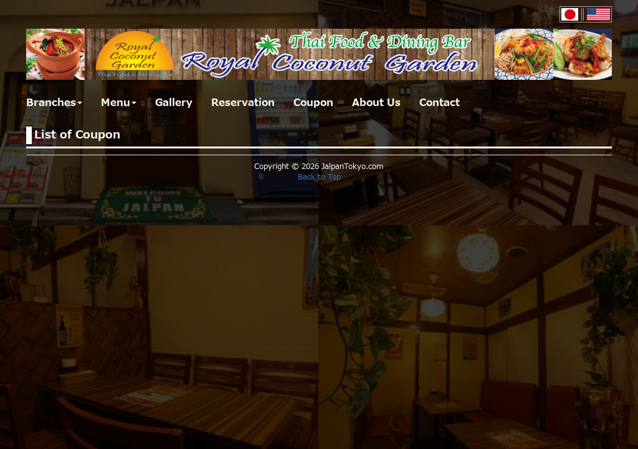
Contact (439, 103)
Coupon (313, 103)
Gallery (174, 103)
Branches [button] (54, 103)
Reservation (243, 103)
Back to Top (319, 177)
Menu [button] (118, 103)
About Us (376, 103)
